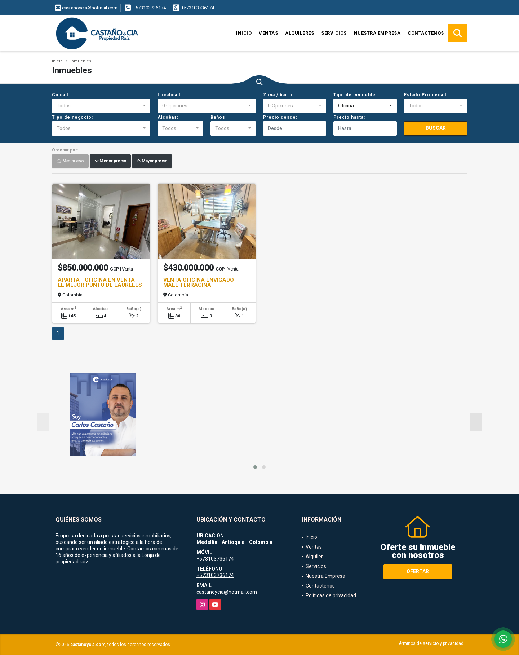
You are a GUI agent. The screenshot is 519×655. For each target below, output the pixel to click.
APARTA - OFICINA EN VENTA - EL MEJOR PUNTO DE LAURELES (100, 282)
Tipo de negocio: (72, 117)
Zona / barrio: (279, 94)
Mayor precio (152, 161)
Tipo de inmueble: (355, 94)
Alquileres (299, 33)
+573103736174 (149, 7)
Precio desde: (280, 117)
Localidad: (170, 94)
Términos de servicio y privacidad (430, 643)
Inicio (244, 33)
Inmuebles (80, 61)
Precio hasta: (349, 117)
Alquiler (314, 556)
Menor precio (110, 161)
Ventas (268, 33)
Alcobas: (168, 117)
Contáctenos (426, 33)
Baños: (218, 117)
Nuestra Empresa (377, 33)
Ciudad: (61, 94)
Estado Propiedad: (426, 94)
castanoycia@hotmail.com (226, 592)
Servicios (334, 33)
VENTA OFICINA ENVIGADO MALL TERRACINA (198, 282)
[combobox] (101, 106)
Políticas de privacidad (331, 595)
